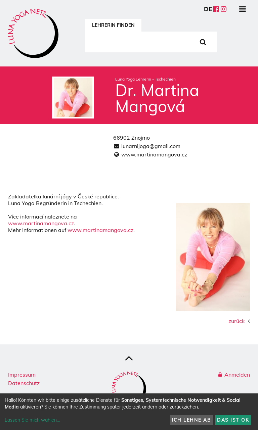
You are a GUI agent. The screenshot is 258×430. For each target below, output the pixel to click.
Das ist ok (233, 420)
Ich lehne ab (191, 420)
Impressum (22, 374)
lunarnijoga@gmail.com (150, 146)
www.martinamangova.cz (154, 154)
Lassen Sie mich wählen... (32, 420)
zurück (236, 321)
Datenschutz (24, 383)
